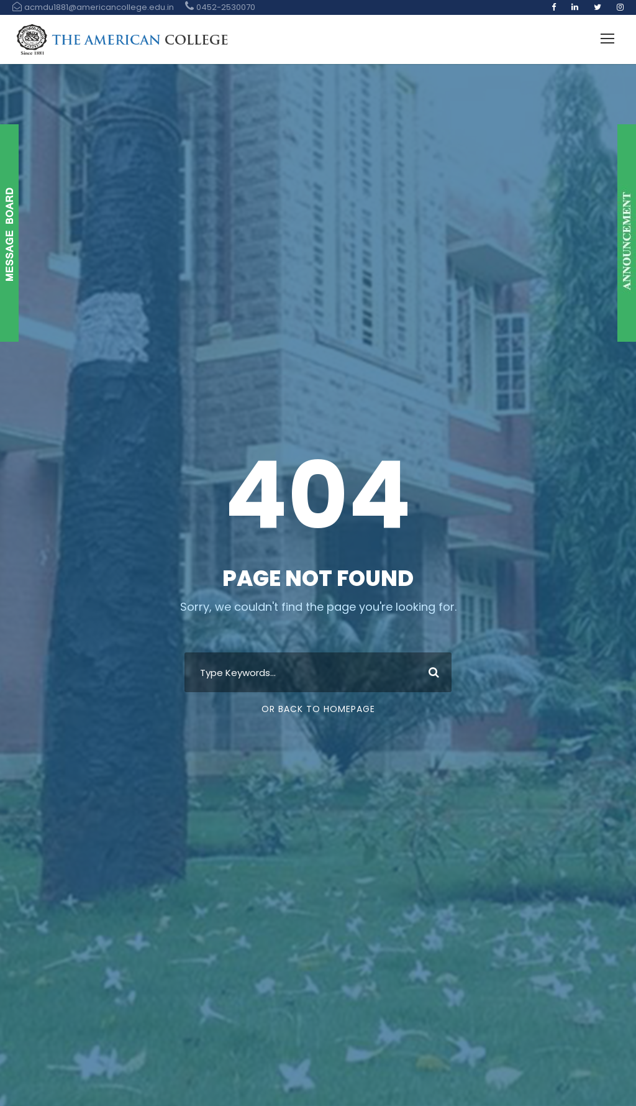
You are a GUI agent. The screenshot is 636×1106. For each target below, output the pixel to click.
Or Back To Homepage (318, 709)
